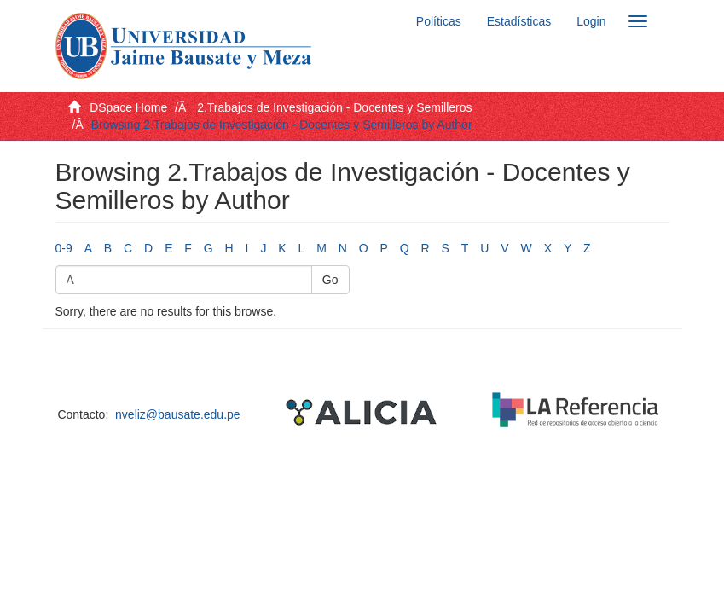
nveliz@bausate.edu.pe (177, 414)
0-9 (63, 248)
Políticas (438, 21)
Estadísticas (519, 21)
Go (330, 280)
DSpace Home (128, 107)
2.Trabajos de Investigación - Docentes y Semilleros (334, 107)
